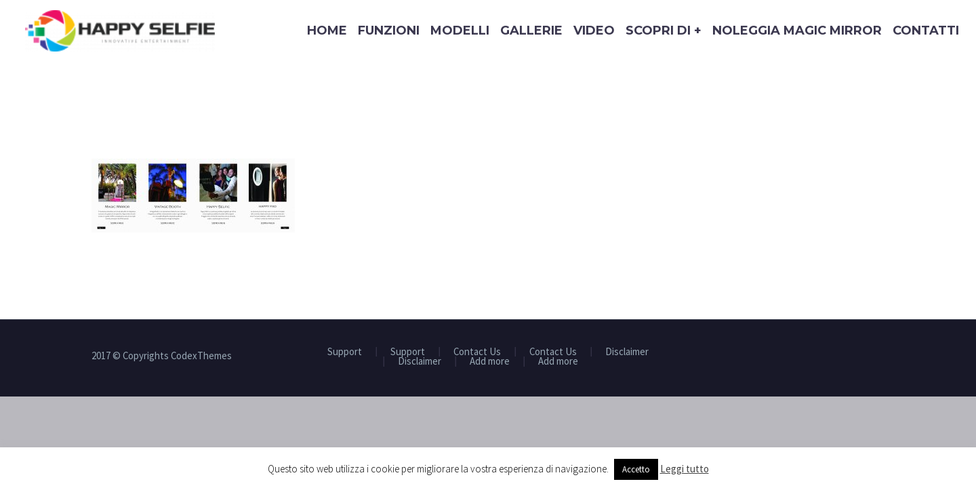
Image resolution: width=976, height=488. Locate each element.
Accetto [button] (636, 469)
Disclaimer (627, 352)
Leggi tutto (684, 468)
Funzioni (389, 30)
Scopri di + (664, 30)
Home (327, 30)
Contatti (926, 30)
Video (594, 30)
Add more (490, 362)
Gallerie (531, 30)
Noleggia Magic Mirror (797, 30)
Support (344, 352)
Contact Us (477, 352)
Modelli (459, 30)
